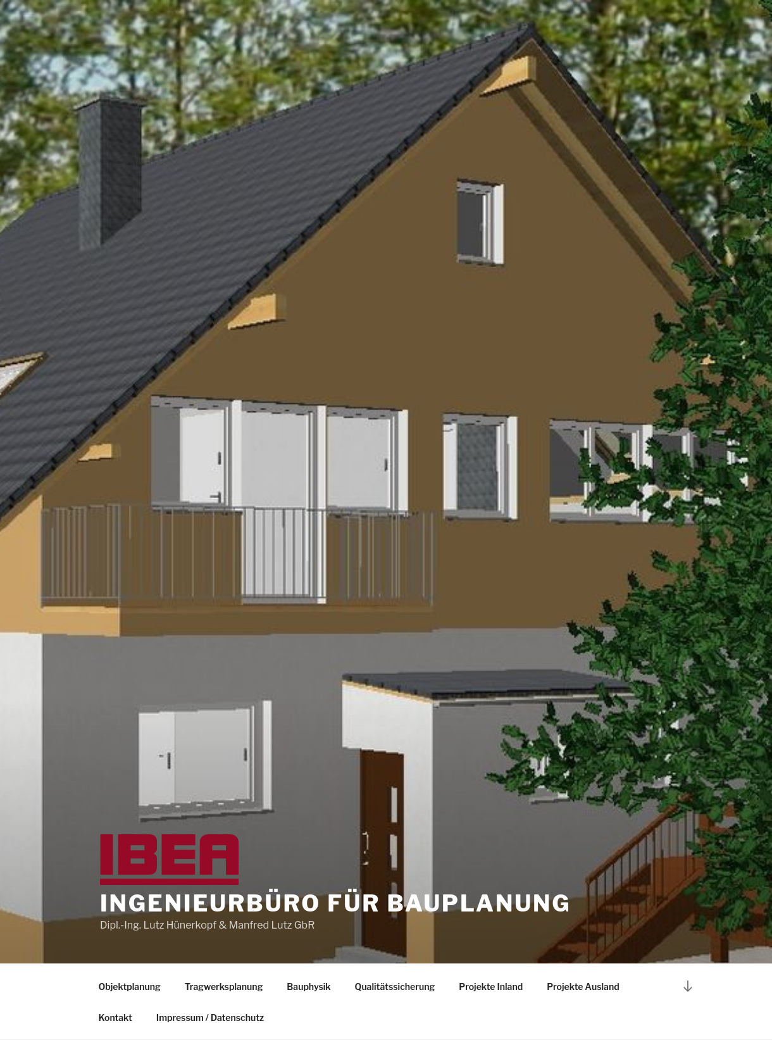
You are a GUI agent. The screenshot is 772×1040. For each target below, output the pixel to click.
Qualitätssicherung (395, 986)
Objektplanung (130, 986)
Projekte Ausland (583, 986)
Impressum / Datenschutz (210, 1017)
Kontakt (115, 1017)
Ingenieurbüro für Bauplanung (335, 903)
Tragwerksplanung (224, 986)
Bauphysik (308, 986)
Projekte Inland (491, 986)
